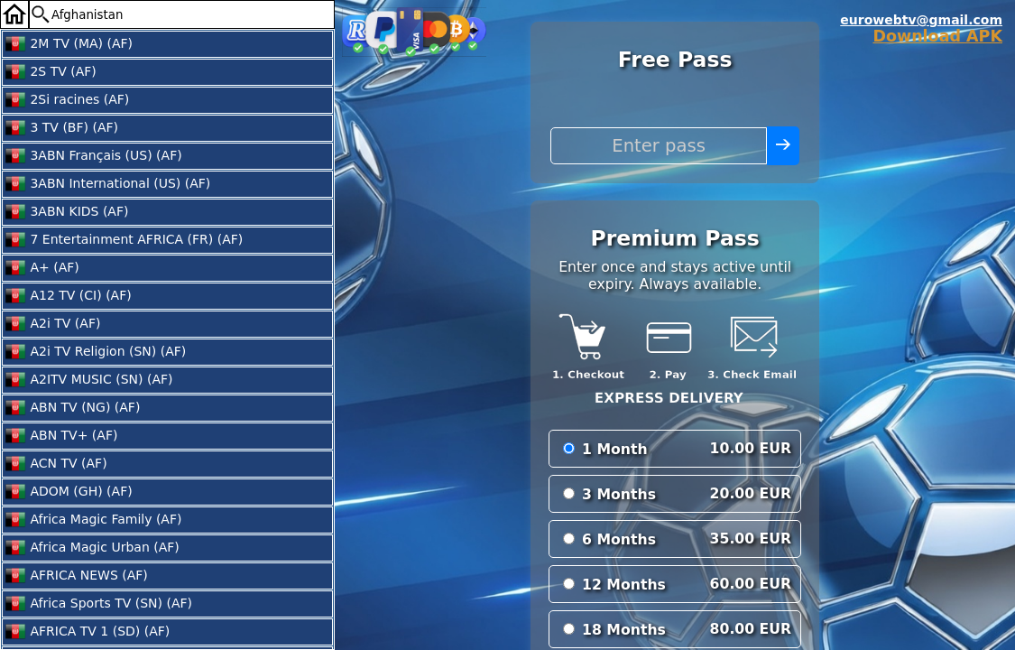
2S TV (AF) (51, 72)
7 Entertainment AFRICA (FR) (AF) (124, 240)
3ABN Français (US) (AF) (93, 156)
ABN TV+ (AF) (61, 436)
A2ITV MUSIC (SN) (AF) (89, 380)
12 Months (624, 584)
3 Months (619, 494)
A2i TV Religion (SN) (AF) (95, 352)
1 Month (615, 449)
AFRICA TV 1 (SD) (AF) (87, 632)
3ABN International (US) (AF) (107, 184)
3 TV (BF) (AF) (61, 128)
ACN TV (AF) (56, 464)
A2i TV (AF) (52, 324)
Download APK (937, 36)
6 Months (619, 539)
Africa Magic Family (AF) (93, 520)
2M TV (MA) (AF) (69, 44)
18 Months (624, 629)
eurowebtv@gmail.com (921, 20)
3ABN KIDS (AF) (66, 212)
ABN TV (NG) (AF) (72, 408)
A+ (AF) (42, 268)
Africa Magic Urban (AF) (92, 548)
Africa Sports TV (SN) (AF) (98, 604)
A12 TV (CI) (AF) (68, 296)
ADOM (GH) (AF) (69, 492)
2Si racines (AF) (67, 100)
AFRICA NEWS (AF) (76, 576)
